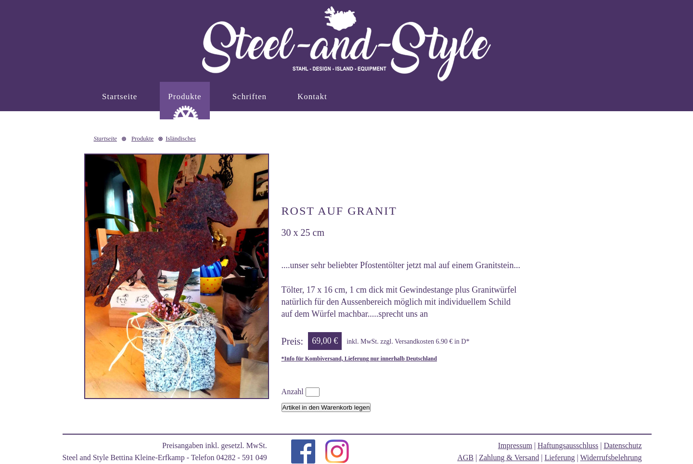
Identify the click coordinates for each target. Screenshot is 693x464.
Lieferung (559, 457)
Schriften (249, 96)
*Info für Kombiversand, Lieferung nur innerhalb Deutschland (359, 358)
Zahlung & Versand (509, 457)
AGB (465, 457)
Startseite (119, 96)
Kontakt (312, 96)
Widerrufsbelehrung (611, 457)
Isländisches (181, 138)
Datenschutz (623, 445)
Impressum (515, 445)
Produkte (184, 96)
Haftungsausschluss (568, 445)
